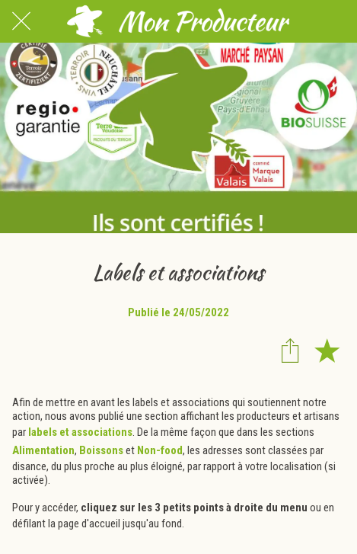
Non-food (160, 450)
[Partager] (290, 349)
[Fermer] (21, 21)
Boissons (101, 450)
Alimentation (43, 450)
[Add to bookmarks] (326, 349)
